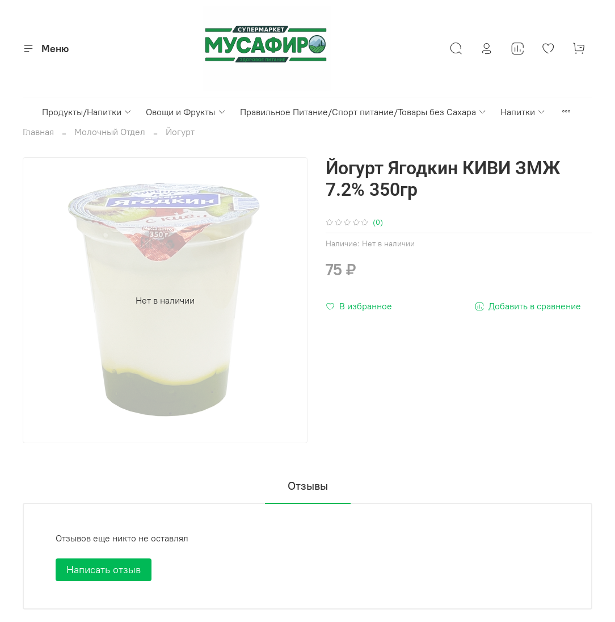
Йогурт (180, 131)
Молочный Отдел (109, 131)
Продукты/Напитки (87, 111)
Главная (38, 131)
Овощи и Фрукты (186, 111)
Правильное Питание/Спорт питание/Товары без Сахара (363, 111)
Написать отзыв (103, 569)
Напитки (523, 111)
